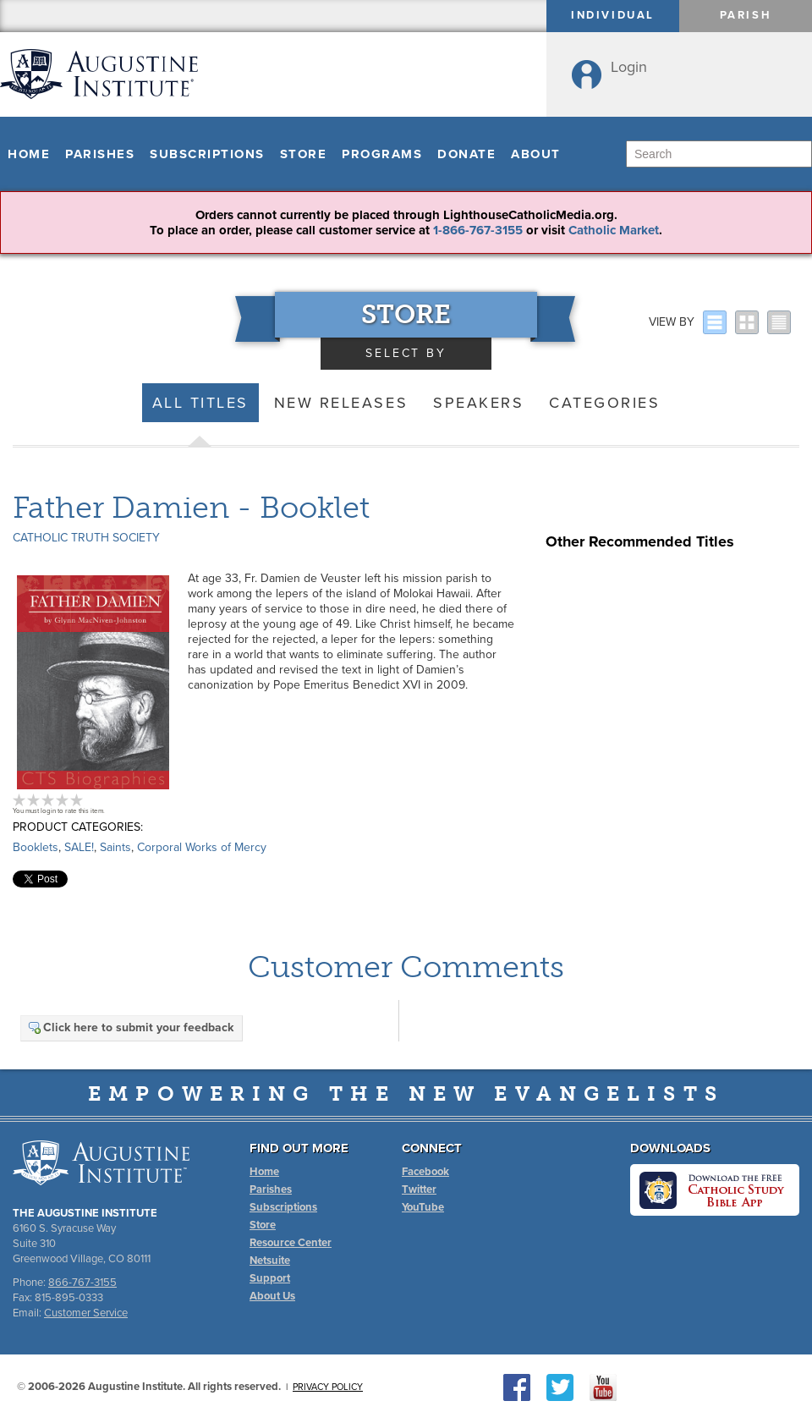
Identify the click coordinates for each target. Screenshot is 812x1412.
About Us (272, 1296)
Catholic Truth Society (86, 537)
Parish (746, 15)
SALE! (79, 847)
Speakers (478, 402)
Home (29, 154)
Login (629, 67)
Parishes (99, 154)
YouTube (423, 1207)
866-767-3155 (82, 1282)
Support (270, 1278)
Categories (604, 402)
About (536, 154)
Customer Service (86, 1313)
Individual (613, 15)
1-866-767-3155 (478, 230)
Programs (382, 154)
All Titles (200, 402)
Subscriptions (207, 154)
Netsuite (270, 1260)
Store (303, 154)
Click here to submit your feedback (130, 1027)
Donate (466, 154)
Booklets (35, 847)
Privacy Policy (328, 1387)
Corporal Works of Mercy (201, 847)
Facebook (425, 1171)
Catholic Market (613, 230)
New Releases (341, 402)
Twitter (419, 1189)
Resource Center (291, 1243)
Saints (115, 847)
